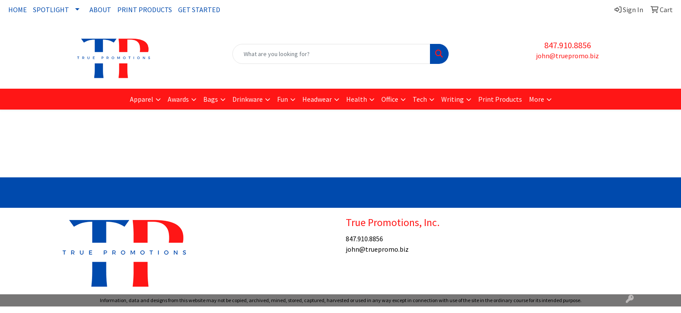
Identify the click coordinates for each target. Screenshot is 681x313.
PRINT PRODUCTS (144, 9)
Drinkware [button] (247, 99)
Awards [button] (178, 99)
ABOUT (100, 9)
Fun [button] (282, 99)
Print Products (500, 99)
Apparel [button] (141, 99)
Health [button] (356, 99)
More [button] (536, 99)
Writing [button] (452, 99)
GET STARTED (199, 9)
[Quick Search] (331, 54)
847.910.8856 (567, 45)
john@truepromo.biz (567, 55)
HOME (17, 9)
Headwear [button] (317, 99)
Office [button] (389, 99)
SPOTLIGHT (51, 9)
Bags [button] (210, 99)
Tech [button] (420, 99)
